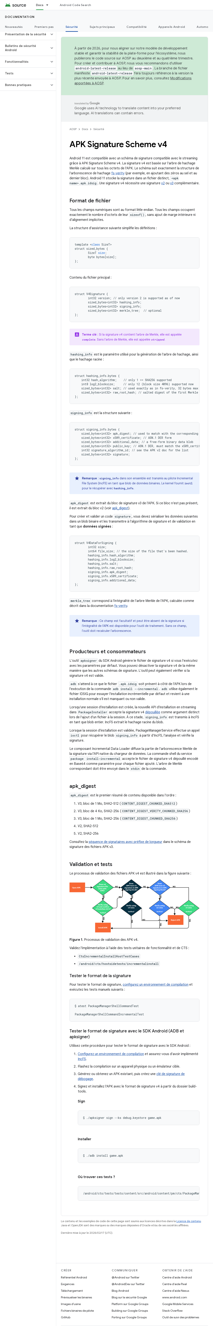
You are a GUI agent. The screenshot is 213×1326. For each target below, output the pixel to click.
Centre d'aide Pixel (174, 1284)
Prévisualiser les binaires (76, 1297)
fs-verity (117, 173)
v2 (163, 183)
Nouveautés (14, 27)
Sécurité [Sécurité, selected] (72, 27)
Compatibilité (136, 27)
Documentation (20, 17)
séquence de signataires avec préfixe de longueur (125, 842)
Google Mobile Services (177, 1304)
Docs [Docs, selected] (39, 5)
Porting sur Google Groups (129, 1317)
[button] (24, 34)
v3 (171, 183)
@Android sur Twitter (125, 1277)
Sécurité (98, 129)
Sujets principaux (102, 27)
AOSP (73, 129)
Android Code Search (75, 5)
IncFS (82, 1059)
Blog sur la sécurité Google (129, 1297)
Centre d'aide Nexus (175, 1291)
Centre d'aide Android (177, 1277)
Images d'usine (71, 1304)
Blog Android (120, 1291)
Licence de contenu (188, 1221)
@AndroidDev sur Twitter (128, 1284)
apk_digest (120, 508)
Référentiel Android (74, 1277)
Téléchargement (72, 1291)
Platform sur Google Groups (130, 1304)
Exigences (67, 1284)
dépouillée (152, 712)
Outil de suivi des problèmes (180, 1317)
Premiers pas (44, 27)
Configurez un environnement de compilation (111, 1054)
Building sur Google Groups (130, 1310)
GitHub (65, 1317)
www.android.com (174, 1297)
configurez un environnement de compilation (155, 985)
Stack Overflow (172, 1310)
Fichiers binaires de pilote (77, 1310)
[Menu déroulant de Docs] (49, 5)
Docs (85, 129)
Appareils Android (171, 27)
